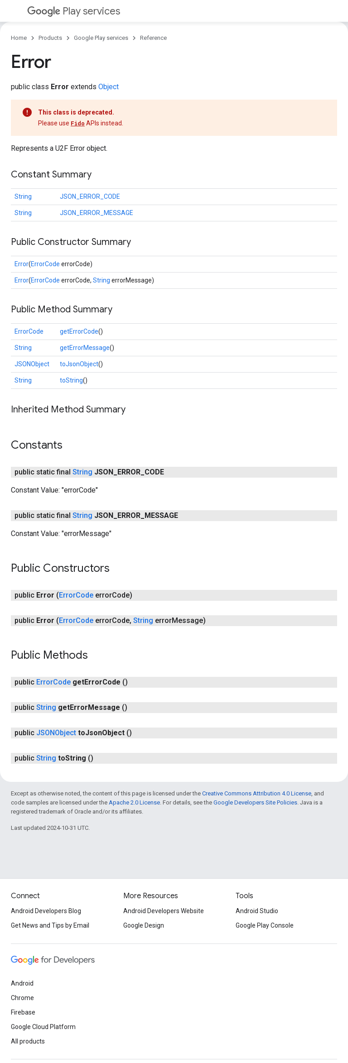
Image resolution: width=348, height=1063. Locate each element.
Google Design (143, 925)
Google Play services (101, 37)
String (23, 196)
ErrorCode (45, 264)
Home (19, 37)
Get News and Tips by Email (50, 925)
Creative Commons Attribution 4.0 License (256, 793)
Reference (153, 37)
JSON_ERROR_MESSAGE (96, 212)
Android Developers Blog (46, 911)
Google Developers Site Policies (255, 802)
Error (21, 264)
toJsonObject (79, 364)
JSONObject (31, 364)
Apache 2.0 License (134, 802)
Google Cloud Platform (43, 1026)
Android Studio (257, 911)
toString (71, 380)
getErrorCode (79, 331)
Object (108, 86)
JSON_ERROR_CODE (90, 196)
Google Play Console (265, 925)
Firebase (23, 1012)
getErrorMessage (85, 347)
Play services (73, 11)
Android (22, 983)
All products (28, 1041)
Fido (78, 123)
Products (50, 37)
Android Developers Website (163, 911)
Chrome (22, 997)
